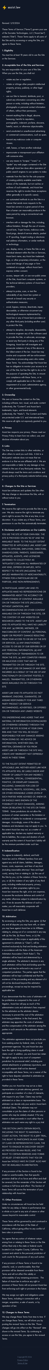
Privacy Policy (22, 1360)
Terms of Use (22, 1363)
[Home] (11, 7)
